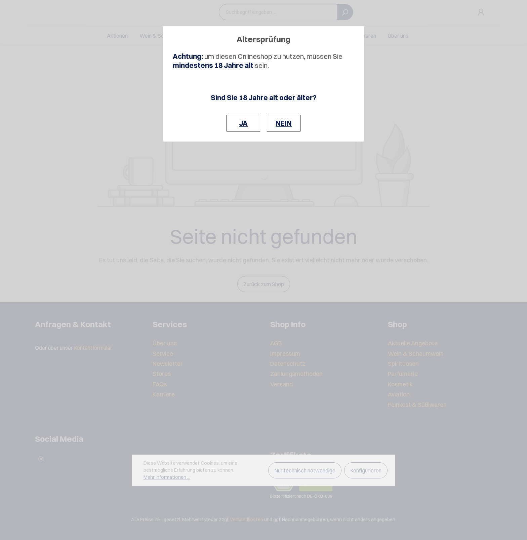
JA (243, 123)
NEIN (284, 123)
